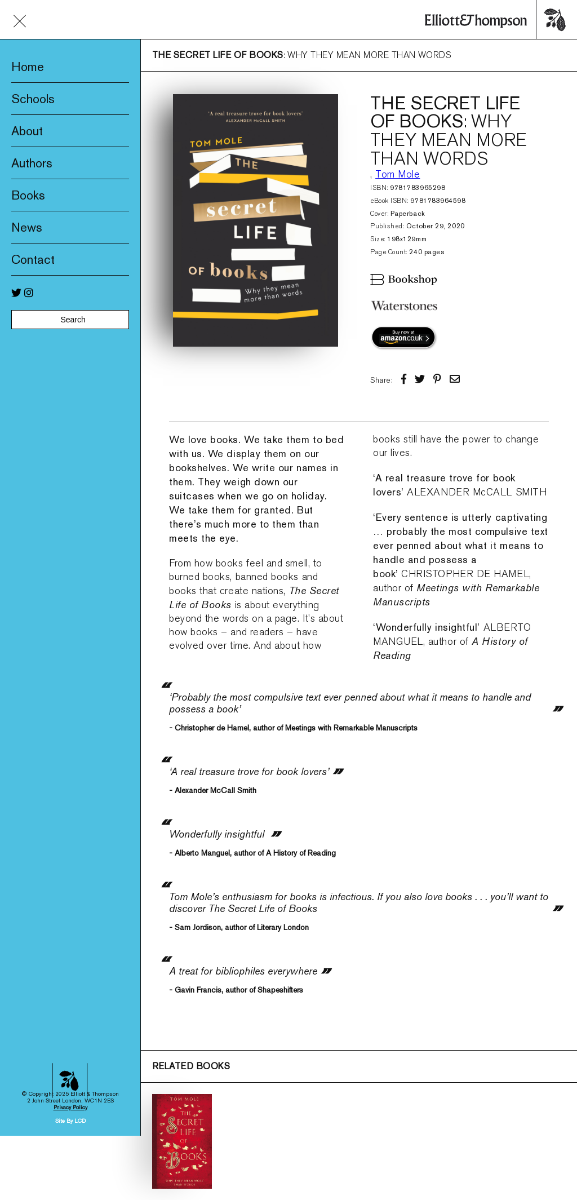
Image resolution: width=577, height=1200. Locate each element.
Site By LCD (70, 1036)
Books (28, 195)
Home (27, 66)
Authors (31, 163)
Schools (33, 98)
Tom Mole (397, 174)
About (27, 130)
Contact (33, 259)
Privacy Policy (70, 1023)
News (26, 227)
